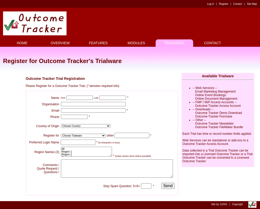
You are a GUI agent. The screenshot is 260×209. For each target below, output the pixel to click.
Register (223, 4)
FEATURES (98, 43)
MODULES (136, 43)
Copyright (237, 204)
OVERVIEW (60, 43)
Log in (210, 4)
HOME (22, 43)
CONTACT (212, 43)
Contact (237, 4)
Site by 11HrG (219, 204)
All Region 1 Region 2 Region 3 (86, 152)
